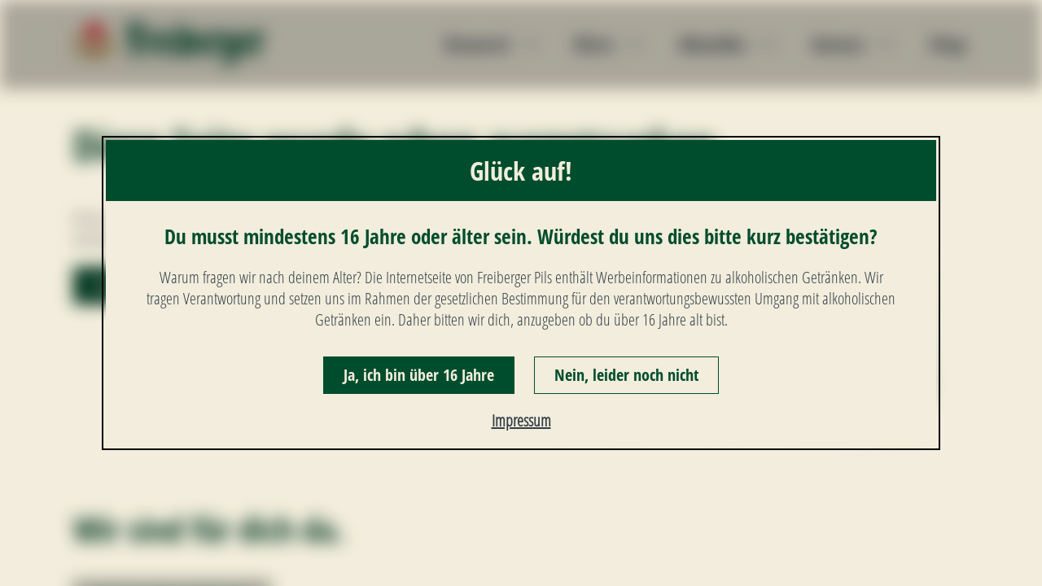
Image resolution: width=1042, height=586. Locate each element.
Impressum (521, 420)
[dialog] (521, 293)
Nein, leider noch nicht (626, 375)
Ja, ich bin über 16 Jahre (419, 375)
